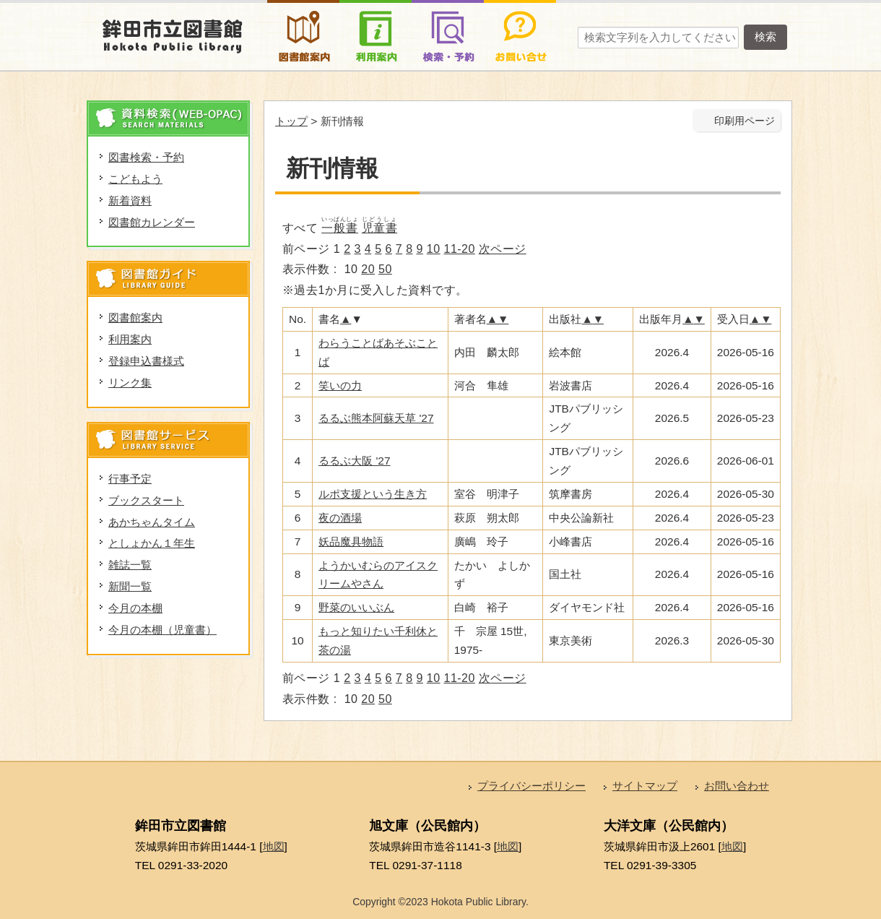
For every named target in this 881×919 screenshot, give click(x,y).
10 (433, 249)
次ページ (502, 249)
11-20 (459, 249)
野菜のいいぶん (356, 607)
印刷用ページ (744, 121)
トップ (291, 121)
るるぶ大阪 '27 (354, 460)
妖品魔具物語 (350, 541)
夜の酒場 (340, 518)
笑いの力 (340, 385)
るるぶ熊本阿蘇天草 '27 (375, 418)
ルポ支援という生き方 (372, 494)
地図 (274, 846)
